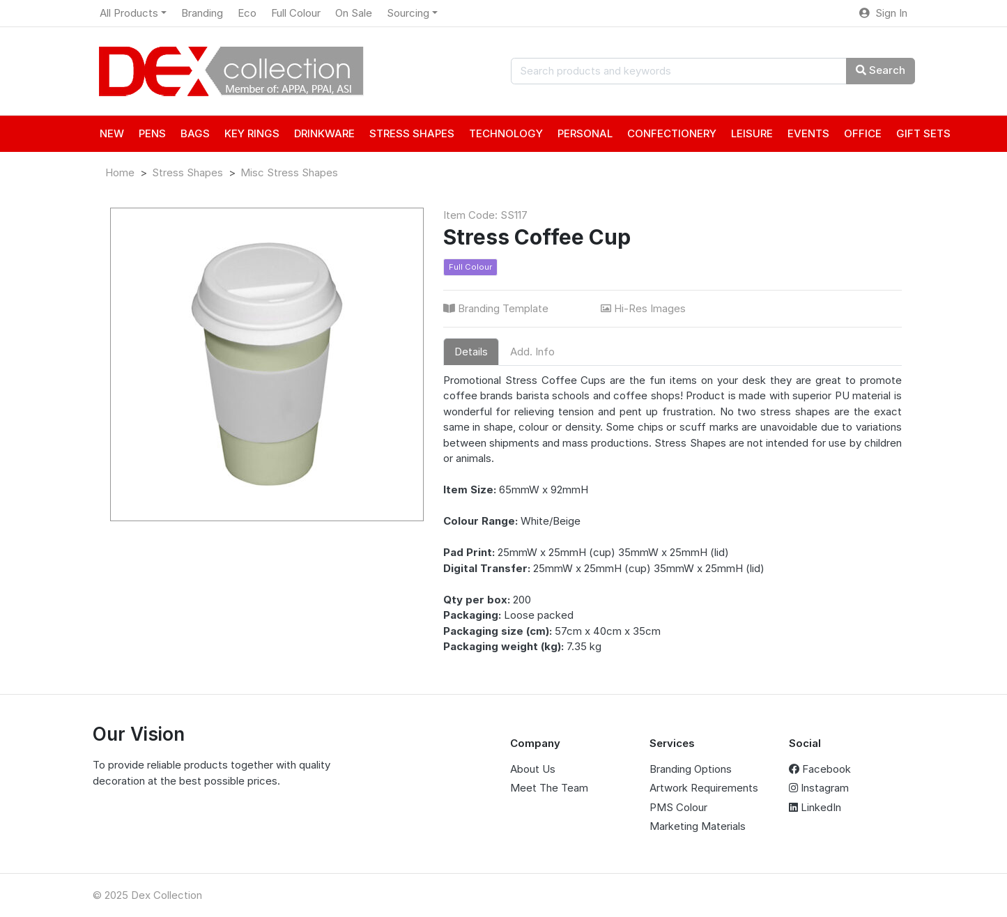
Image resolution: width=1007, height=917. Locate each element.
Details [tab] (471, 351)
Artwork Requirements (703, 787)
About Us (532, 769)
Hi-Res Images (645, 308)
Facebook (820, 769)
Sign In (883, 13)
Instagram (819, 787)
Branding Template (497, 308)
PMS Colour (678, 807)
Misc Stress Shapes (289, 172)
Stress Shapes (187, 172)
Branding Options (690, 769)
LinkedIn (815, 807)
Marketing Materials (697, 826)
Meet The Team (549, 787)
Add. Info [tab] (532, 351)
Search (880, 70)
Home (119, 172)
